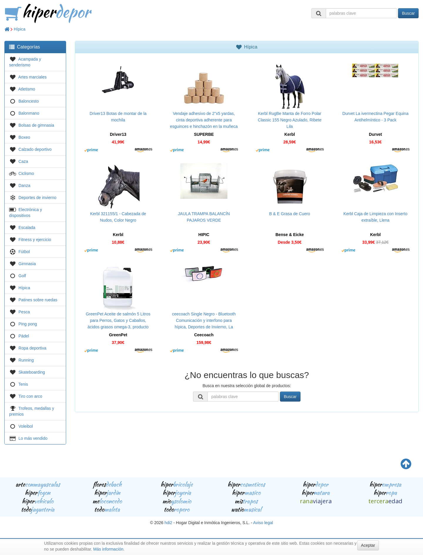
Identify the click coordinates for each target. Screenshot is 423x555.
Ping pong (28, 324)
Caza (23, 161)
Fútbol (24, 251)
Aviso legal (263, 522)
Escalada (27, 227)
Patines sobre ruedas (38, 299)
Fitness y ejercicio (35, 239)
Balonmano (29, 113)
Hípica (20, 29)
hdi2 (168, 522)
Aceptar (368, 545)
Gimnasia (27, 263)
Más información (108, 549)
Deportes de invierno (37, 197)
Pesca (24, 312)
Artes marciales (32, 77)
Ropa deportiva (32, 348)
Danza (24, 185)
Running (26, 360)
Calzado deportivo (35, 149)
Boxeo (24, 137)
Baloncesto (29, 101)
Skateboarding (32, 372)
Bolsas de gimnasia (36, 125)
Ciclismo (26, 173)
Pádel (24, 336)
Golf (22, 275)
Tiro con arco (30, 396)
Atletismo (26, 89)
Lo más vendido (33, 438)
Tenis (23, 384)
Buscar (408, 13)
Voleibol (26, 426)
